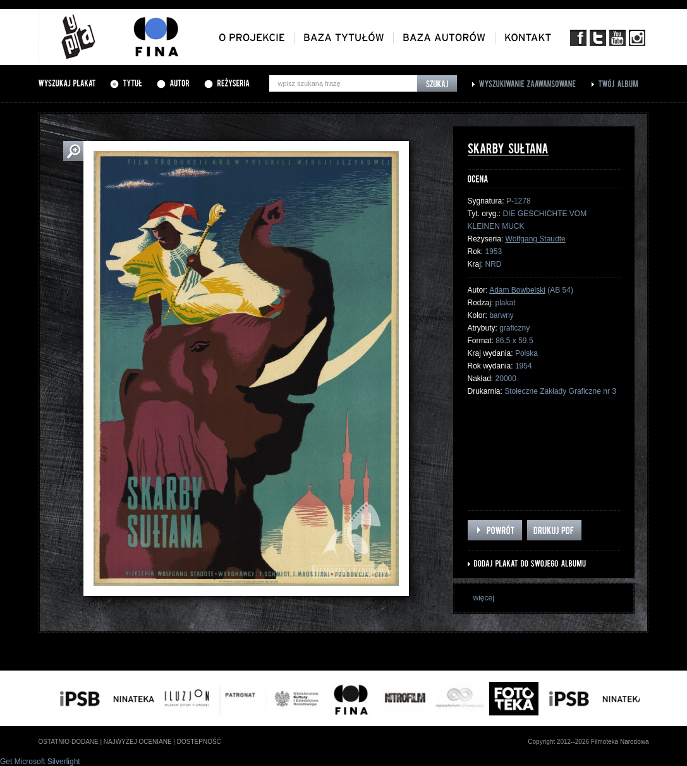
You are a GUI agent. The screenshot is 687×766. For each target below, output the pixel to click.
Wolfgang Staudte (536, 238)
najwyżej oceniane (138, 741)
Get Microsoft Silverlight (40, 761)
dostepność (199, 741)
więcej (483, 597)
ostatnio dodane (69, 741)
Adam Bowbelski (517, 290)
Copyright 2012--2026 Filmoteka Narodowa (588, 741)
